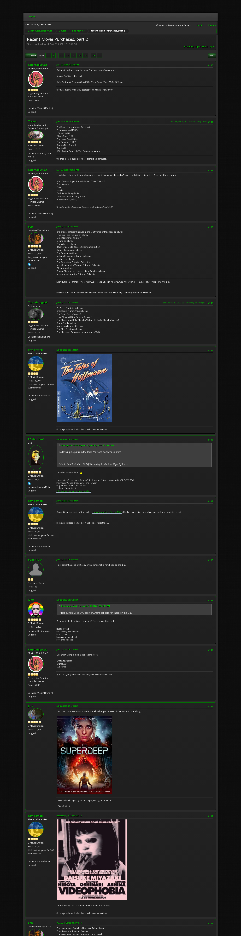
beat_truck (35, 559)
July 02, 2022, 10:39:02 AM (67, 226)
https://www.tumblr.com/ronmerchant (73, 491)
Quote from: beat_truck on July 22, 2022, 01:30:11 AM (85, 606)
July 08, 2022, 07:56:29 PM (67, 439)
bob (30, 226)
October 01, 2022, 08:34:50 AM (69, 815)
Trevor (32, 121)
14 (79, 55)
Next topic (208, 46)
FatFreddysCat (37, 65)
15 (85, 55)
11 (61, 55)
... (57, 55)
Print (212, 55)
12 (67, 55)
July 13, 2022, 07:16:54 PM (67, 501)
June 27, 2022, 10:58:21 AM (67, 170)
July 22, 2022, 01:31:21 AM (67, 600)
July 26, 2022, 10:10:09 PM (67, 706)
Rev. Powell (35, 350)
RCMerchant (36, 439)
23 (93, 55)
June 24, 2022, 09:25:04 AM (67, 121)
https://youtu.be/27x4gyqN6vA (107, 512)
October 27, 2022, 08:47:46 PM (69, 923)
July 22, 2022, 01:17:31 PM (67, 649)
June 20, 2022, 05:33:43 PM (67, 65)
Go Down (31, 55)
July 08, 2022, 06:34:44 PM (67, 350)
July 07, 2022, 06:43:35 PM (67, 302)
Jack (30, 706)
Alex (31, 600)
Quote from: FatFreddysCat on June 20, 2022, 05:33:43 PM (87, 445)
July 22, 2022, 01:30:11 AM (67, 559)
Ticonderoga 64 (38, 302)
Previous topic (192, 46)
